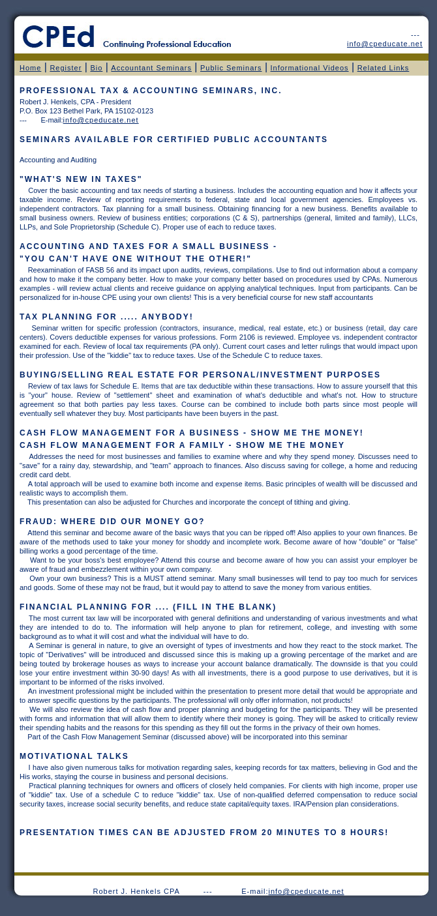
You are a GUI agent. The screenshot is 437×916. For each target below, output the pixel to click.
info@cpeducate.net (306, 891)
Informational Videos (310, 68)
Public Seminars (231, 68)
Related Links (383, 68)
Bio (96, 68)
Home (30, 68)
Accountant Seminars (151, 68)
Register (66, 68)
